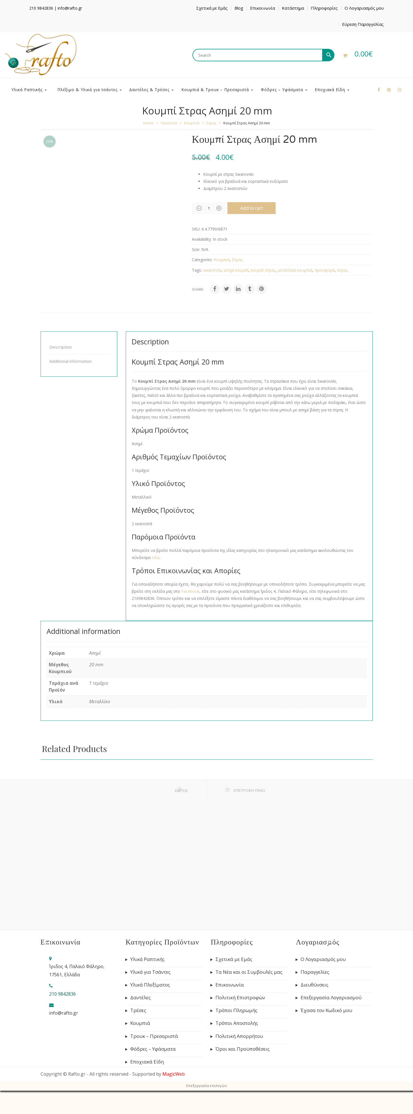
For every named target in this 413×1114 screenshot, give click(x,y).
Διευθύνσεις (314, 1008)
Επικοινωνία (262, 8)
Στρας (211, 146)
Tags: (197, 293)
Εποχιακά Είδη (147, 1085)
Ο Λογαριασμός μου (364, 8)
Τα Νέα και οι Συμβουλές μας (248, 995)
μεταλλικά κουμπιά (295, 293)
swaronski (212, 293)
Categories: (202, 283)
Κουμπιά (191, 146)
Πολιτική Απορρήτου (239, 1059)
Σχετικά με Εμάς (212, 8)
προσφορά (325, 293)
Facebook (190, 614)
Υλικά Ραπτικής (147, 982)
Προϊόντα (169, 146)
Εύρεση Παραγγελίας (363, 24)
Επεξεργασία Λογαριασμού (331, 1021)
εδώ (156, 580)
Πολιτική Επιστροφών (240, 1021)
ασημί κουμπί (236, 293)
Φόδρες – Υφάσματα (153, 1072)
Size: (196, 272)
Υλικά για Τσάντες (150, 995)
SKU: (196, 252)
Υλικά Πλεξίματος (150, 1008)
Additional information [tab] (70, 384)
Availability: (202, 262)
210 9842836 (41, 8)
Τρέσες (138, 1033)
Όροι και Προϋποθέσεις (242, 1072)
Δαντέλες (140, 1021)
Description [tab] (60, 370)
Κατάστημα (293, 8)
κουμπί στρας (263, 293)
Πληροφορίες (324, 8)
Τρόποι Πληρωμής (236, 1033)
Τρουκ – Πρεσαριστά (154, 1059)
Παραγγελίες (315, 995)
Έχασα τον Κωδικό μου (326, 1033)
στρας (342, 293)
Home (148, 146)
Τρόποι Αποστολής (236, 1046)
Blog (238, 8)
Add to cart (251, 231)
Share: (198, 312)
